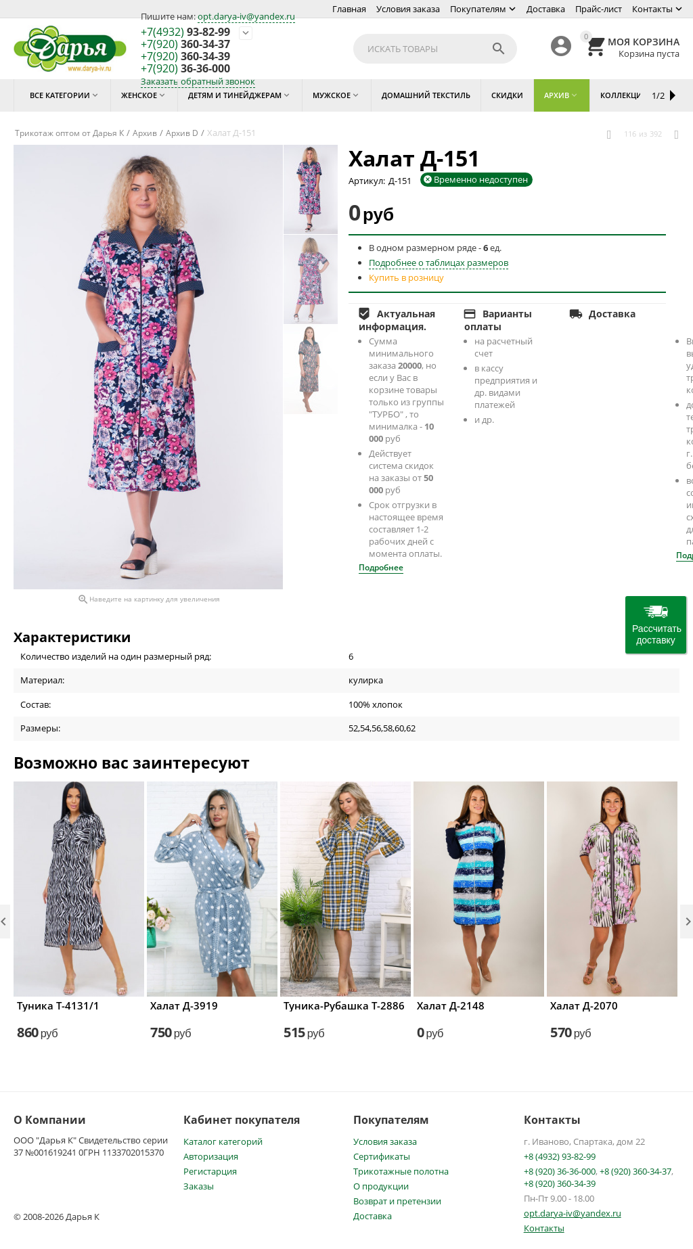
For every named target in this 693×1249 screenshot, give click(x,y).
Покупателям (478, 9)
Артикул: (367, 181)
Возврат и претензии (397, 1201)
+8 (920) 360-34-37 (635, 1171)
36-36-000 (185, 69)
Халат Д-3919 (184, 1005)
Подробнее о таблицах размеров (438, 262)
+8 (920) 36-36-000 (560, 1171)
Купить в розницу (406, 277)
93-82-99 (185, 32)
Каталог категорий (223, 1141)
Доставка (546, 9)
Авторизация (210, 1156)
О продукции (381, 1186)
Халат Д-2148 (451, 1005)
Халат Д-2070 (584, 1005)
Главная (349, 9)
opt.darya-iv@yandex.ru (246, 16)
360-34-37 (185, 44)
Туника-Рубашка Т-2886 (344, 1005)
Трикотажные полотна (401, 1171)
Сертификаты (381, 1156)
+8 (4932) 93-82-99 (560, 1156)
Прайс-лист (598, 9)
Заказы (198, 1186)
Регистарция (210, 1171)
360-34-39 (185, 56)
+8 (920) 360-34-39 (560, 1183)
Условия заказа (408, 9)
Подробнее (381, 567)
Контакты (652, 9)
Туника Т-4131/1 (58, 1005)
